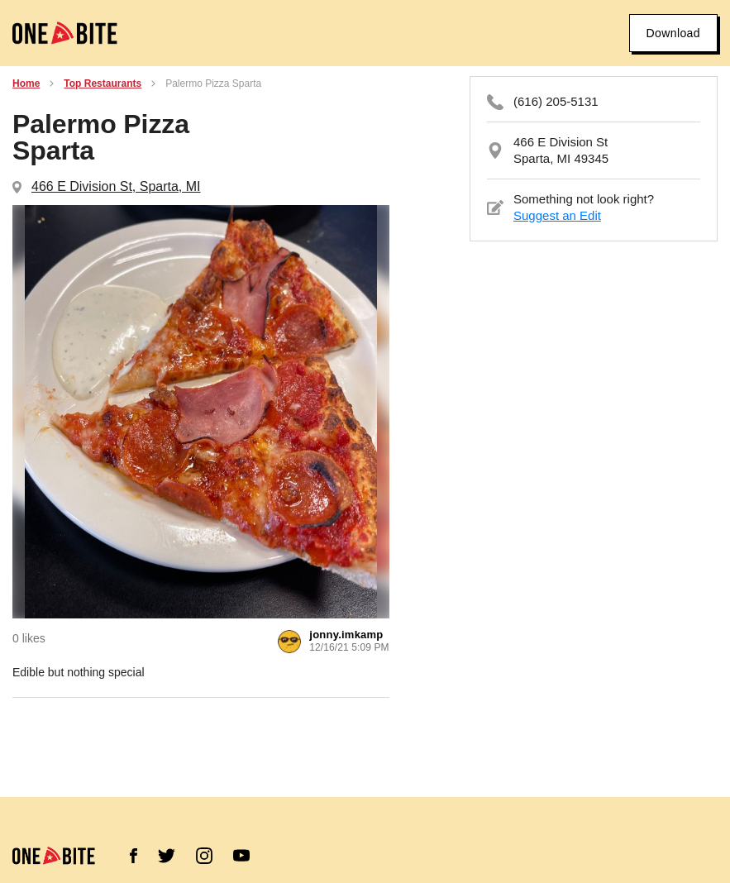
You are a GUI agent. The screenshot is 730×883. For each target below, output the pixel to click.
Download (673, 33)
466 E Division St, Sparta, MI (116, 186)
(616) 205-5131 (556, 101)
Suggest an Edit (557, 215)
